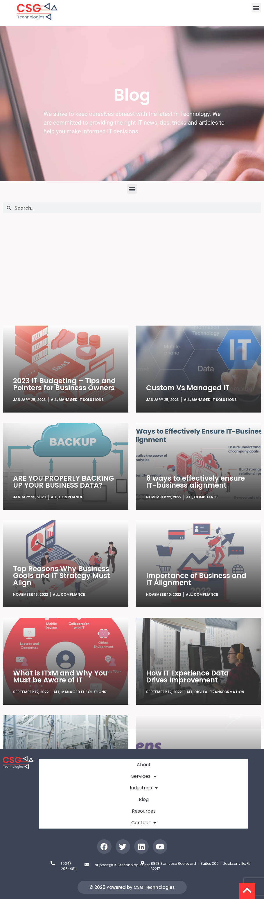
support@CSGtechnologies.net (122, 864)
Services (143, 776)
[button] (256, 7)
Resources (144, 811)
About (144, 764)
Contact (143, 823)
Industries (144, 788)
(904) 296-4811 (69, 866)
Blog (144, 799)
